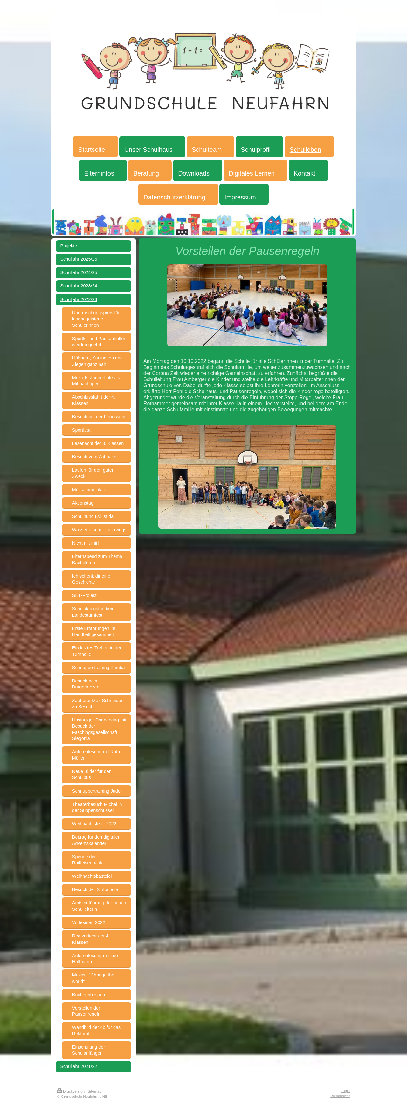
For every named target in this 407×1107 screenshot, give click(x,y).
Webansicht (340, 1096)
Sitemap (94, 1091)
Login (345, 1091)
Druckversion (71, 1091)
